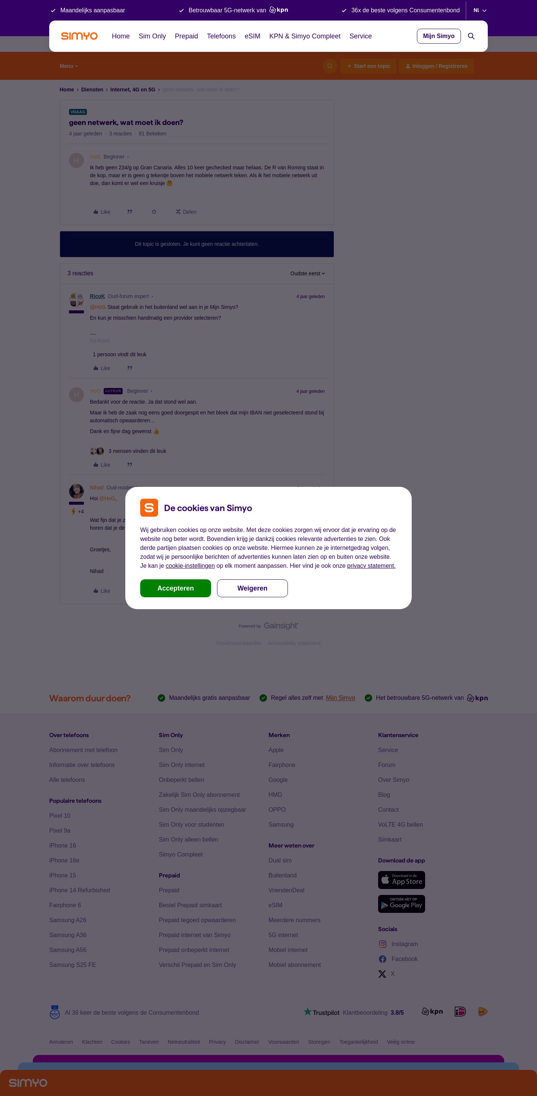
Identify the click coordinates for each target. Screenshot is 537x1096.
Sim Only (152, 36)
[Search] (471, 36)
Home (121, 36)
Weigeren (253, 588)
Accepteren (175, 588)
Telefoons (221, 36)
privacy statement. (371, 566)
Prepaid (186, 36)
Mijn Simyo (439, 36)
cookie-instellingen (190, 566)
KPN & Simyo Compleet (304, 36)
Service (360, 36)
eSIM (252, 36)
